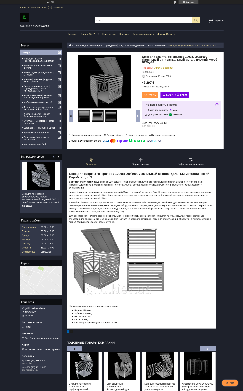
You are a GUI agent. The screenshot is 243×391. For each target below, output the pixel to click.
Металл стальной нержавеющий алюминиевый (39, 59)
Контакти (124, 34)
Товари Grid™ (88, 34)
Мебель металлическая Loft (38, 102)
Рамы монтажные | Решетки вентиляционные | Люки (38, 96)
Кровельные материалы (36, 132)
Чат (230, 382)
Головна (72, 34)
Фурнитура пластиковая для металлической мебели (38, 108)
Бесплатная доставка (163, 135)
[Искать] (196, 20)
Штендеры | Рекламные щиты (39, 128)
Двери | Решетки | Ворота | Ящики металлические (37, 115)
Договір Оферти (166, 34)
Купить (152, 95)
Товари (26, 52)
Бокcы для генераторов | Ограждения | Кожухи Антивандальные (110, 45)
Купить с (176, 95)
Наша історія (109, 34)
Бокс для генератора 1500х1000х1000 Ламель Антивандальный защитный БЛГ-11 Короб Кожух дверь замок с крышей (40, 198)
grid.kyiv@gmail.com (35, 308)
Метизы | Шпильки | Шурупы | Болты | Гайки (38, 80)
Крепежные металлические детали (38, 66)
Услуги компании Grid (35, 144)
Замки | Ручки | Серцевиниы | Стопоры (38, 73)
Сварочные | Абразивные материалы (37, 138)
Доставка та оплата (143, 34)
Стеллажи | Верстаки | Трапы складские (39, 122)
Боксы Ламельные (156, 45)
